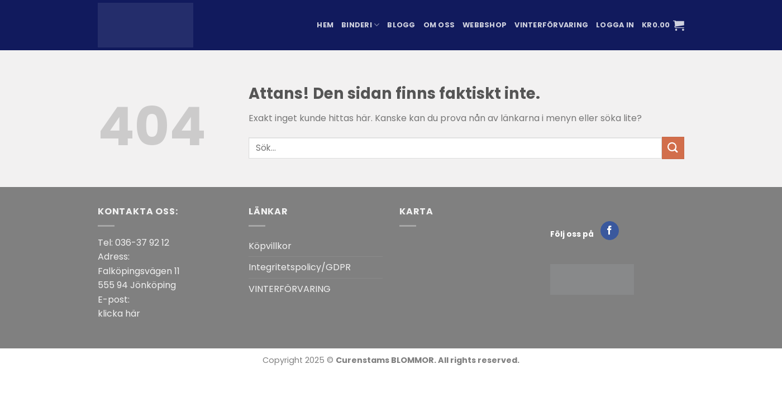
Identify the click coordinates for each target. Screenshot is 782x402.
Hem (325, 25)
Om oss (439, 25)
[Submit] (673, 148)
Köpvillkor (270, 246)
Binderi (360, 25)
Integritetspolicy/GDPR (300, 267)
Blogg (401, 25)
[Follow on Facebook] (609, 230)
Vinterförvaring (551, 25)
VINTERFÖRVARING (290, 289)
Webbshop (484, 25)
